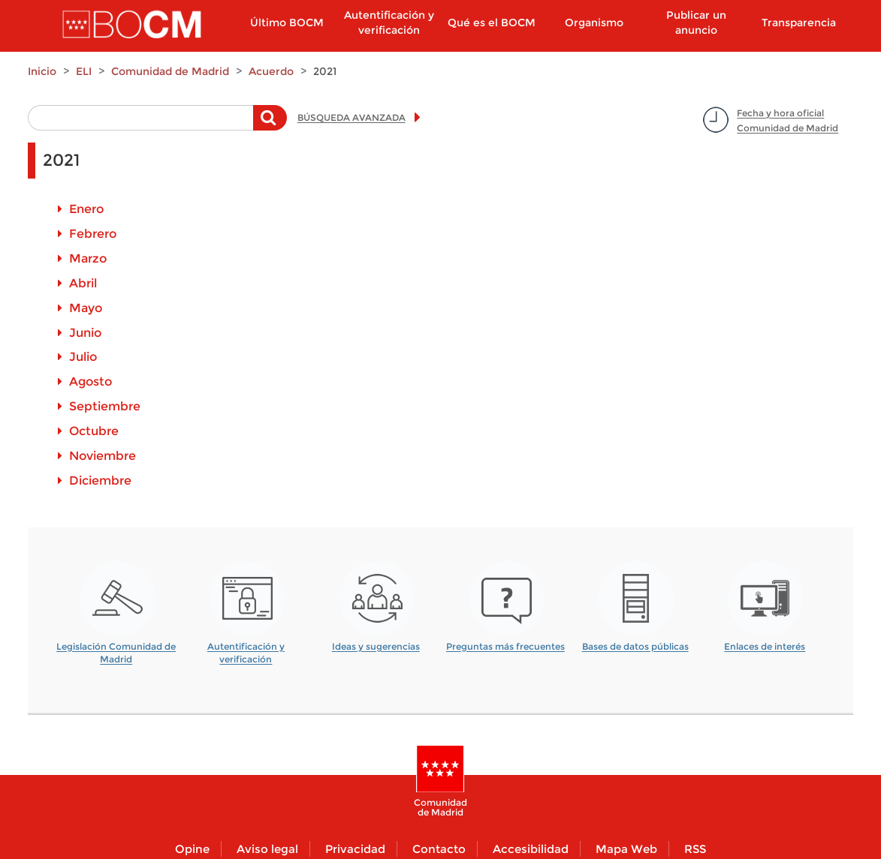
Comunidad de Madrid (170, 71)
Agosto (90, 381)
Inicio (42, 71)
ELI (84, 71)
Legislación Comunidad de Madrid (116, 648)
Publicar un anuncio (696, 22)
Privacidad (355, 849)
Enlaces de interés (764, 646)
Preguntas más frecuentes (505, 646)
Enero (86, 209)
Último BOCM (287, 22)
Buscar (270, 125)
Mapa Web (626, 849)
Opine (192, 849)
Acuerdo (271, 71)
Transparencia (799, 22)
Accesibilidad (531, 849)
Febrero (92, 234)
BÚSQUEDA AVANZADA (351, 117)
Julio (83, 357)
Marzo (88, 258)
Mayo (85, 308)
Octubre (94, 431)
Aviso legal (267, 849)
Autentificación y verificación (389, 22)
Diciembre (100, 480)
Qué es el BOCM (492, 22)
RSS (695, 849)
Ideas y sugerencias (376, 646)
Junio (85, 333)
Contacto (439, 849)
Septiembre (104, 406)
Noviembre (102, 456)
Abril (83, 283)
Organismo (594, 22)
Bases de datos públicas (635, 646)
